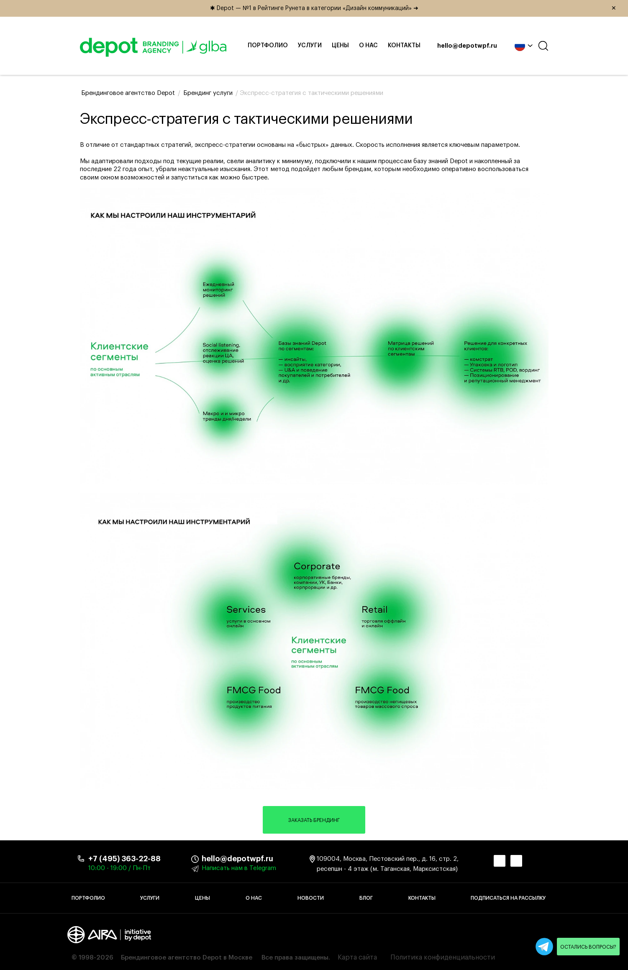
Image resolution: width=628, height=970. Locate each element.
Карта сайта (357, 957)
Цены (340, 46)
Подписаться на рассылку (508, 898)
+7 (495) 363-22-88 (124, 859)
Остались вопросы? (588, 947)
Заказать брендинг (314, 820)
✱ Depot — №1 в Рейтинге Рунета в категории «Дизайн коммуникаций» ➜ (416, 8)
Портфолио (268, 46)
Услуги (310, 46)
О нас (368, 46)
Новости (310, 898)
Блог (366, 898)
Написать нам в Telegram (239, 868)
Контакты (404, 46)
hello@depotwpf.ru (467, 46)
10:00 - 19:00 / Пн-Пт (119, 868)
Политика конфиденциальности (442, 957)
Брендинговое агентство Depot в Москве (186, 958)
